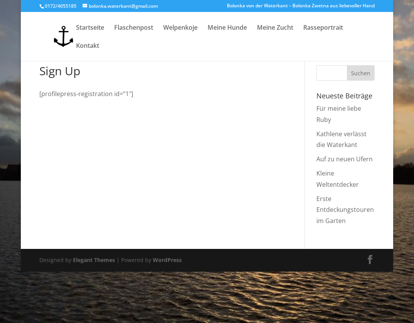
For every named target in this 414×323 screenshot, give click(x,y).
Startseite (90, 28)
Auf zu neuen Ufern (344, 159)
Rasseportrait (323, 28)
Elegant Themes (94, 260)
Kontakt (87, 46)
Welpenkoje (180, 28)
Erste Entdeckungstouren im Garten (345, 209)
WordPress (167, 260)
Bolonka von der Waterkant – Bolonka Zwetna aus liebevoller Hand (301, 6)
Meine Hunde (227, 28)
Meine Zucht (275, 28)
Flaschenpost (133, 28)
